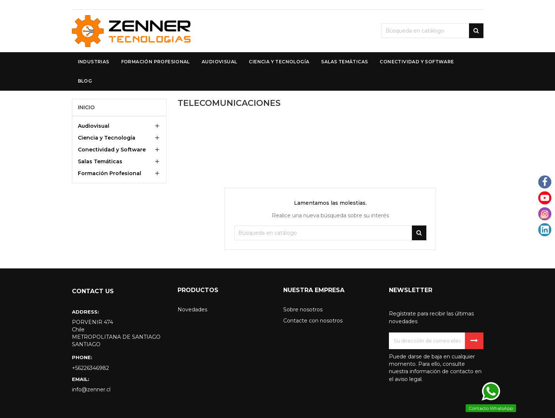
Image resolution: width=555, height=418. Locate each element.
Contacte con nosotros (313, 320)
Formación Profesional (109, 173)
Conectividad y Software (112, 149)
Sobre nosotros (303, 309)
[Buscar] (432, 30)
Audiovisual (93, 126)
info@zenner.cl (91, 389)
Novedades (192, 309)
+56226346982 (90, 368)
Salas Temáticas (100, 161)
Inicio (86, 107)
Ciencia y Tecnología (106, 137)
